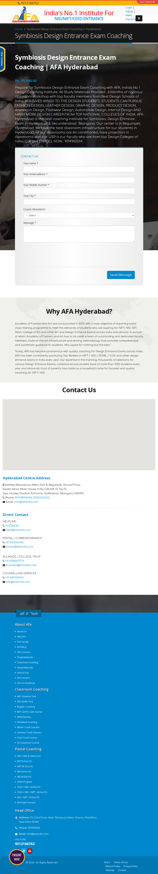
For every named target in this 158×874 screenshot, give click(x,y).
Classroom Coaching (28, 662)
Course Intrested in (34, 209)
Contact (122, 870)
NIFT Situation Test (27, 696)
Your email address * (35, 174)
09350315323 (41, 497)
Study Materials (25, 657)
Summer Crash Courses (30, 732)
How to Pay (23, 672)
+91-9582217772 (14, 561)
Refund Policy (113, 866)
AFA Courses (24, 652)
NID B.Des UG (24, 771)
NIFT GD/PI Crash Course (30, 711)
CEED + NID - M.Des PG (29, 787)
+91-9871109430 (14, 577)
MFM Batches (24, 716)
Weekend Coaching (27, 722)
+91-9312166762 (14, 542)
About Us (22, 631)
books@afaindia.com (19, 546)
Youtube (29, 851)
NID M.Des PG (24, 776)
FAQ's (107, 862)
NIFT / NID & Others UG (29, 756)
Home (19, 29)
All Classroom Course (28, 742)
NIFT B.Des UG (24, 761)
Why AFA (21, 636)
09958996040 (23, 497)
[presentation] (50, 252)
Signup (129, 11)
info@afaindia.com (26, 502)
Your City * (29, 195)
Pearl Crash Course (27, 737)
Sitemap (110, 870)
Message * (29, 222)
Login (128, 7)
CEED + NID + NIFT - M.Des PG (32, 792)
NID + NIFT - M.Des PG (28, 797)
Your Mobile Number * (36, 185)
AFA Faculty (23, 641)
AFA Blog (21, 646)
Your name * (30, 163)
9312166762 (12, 525)
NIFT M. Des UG (25, 766)
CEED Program (24, 781)
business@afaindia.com (21, 565)
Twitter (23, 851)
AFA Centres (23, 677)
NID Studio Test (25, 701)
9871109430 (34, 828)
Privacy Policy (131, 866)
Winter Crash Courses (29, 727)
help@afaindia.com (18, 530)
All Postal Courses (27, 802)
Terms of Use (121, 862)
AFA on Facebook (26, 683)
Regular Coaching (26, 706)
